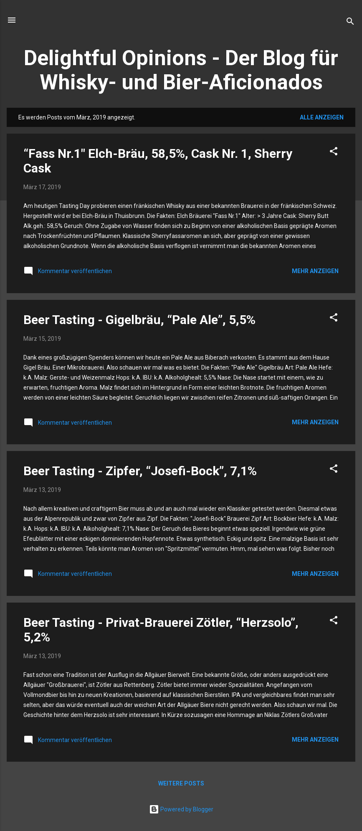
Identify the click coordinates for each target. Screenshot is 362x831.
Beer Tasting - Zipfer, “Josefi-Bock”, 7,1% (140, 471)
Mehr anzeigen (315, 271)
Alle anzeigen (322, 117)
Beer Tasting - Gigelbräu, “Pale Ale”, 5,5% (139, 319)
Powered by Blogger (181, 809)
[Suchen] (350, 22)
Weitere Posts (181, 783)
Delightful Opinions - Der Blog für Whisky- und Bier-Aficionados (181, 70)
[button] (334, 152)
